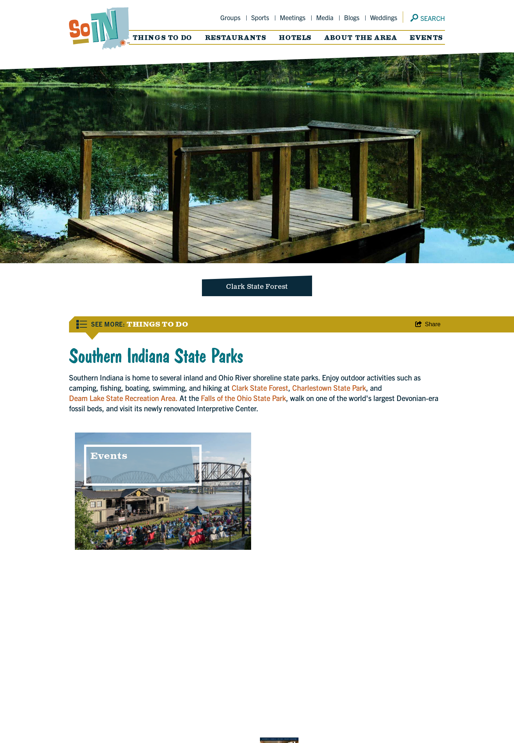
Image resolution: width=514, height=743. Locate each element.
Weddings (383, 17)
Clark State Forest (260, 387)
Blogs (351, 17)
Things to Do (162, 38)
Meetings (292, 17)
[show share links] (428, 324)
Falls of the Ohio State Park (243, 397)
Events (426, 38)
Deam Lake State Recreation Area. (123, 397)
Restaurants (235, 38)
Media (324, 17)
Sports (260, 17)
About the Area (360, 38)
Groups (230, 17)
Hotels (295, 38)
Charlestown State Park (329, 387)
